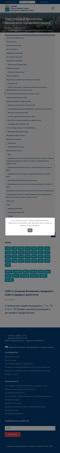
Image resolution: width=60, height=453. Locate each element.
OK (30, 230)
